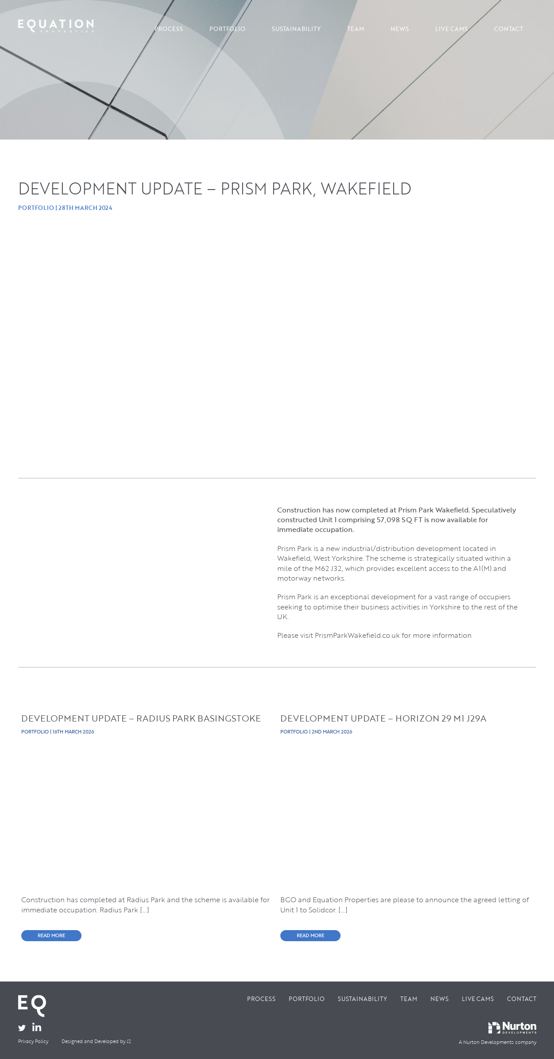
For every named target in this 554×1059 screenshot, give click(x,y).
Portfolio (227, 28)
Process (169, 28)
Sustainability (296, 28)
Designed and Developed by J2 (96, 1041)
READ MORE (51, 935)
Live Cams (451, 28)
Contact (508, 28)
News (400, 28)
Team (355, 28)
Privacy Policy (33, 1041)
